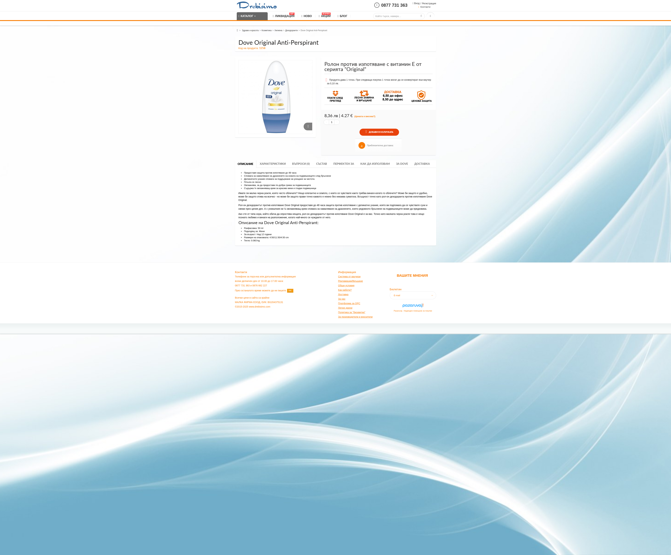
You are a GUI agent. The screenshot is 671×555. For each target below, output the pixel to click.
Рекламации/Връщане (350, 281)
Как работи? (345, 290)
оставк (343, 294)
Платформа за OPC (349, 303)
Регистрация (429, 3)
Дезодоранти (291, 30)
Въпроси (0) (301, 164)
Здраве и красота (250, 30)
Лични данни (345, 307)
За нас (342, 299)
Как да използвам (375, 164)
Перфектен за (343, 164)
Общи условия (346, 285)
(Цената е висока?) (364, 116)
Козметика (267, 30)
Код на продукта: (248, 48)
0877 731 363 (394, 5)
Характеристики (273, 164)
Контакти (425, 7)
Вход (416, 3)
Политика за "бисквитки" (351, 312)
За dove (402, 164)
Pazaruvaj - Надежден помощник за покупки (413, 311)
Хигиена (278, 30)
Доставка (422, 164)
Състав (321, 164)
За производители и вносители (355, 316)
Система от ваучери (349, 276)
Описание (245, 164)
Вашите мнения (412, 275)
